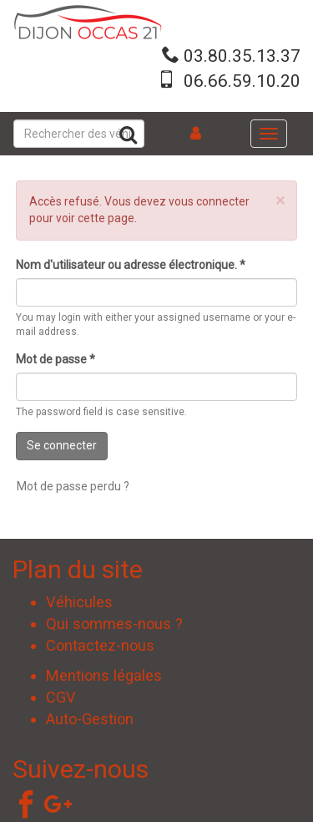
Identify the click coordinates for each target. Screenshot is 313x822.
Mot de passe (55, 359)
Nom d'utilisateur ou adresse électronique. (130, 264)
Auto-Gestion (90, 719)
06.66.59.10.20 (242, 81)
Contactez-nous (100, 645)
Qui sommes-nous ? (114, 623)
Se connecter (62, 445)
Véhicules (79, 602)
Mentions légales (104, 675)
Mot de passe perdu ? (73, 486)
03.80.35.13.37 (242, 56)
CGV (61, 697)
